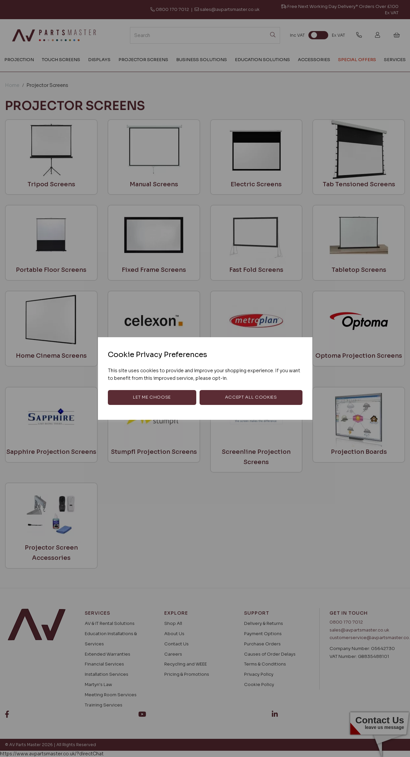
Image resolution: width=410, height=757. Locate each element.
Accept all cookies (251, 397)
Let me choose (152, 397)
